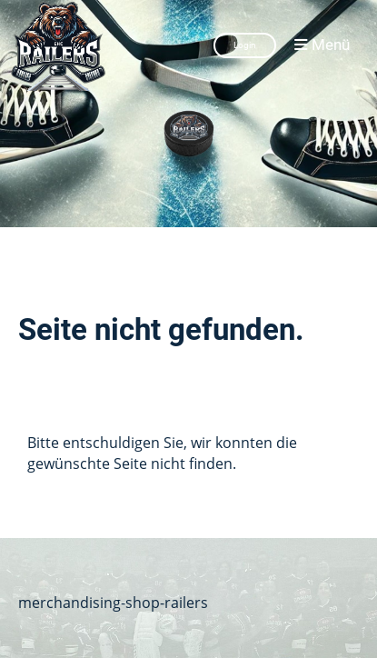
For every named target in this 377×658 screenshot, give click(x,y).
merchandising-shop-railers (113, 603)
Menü (322, 45)
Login (244, 45)
